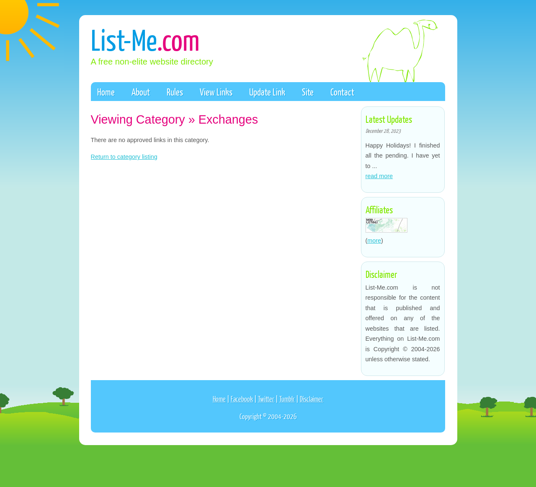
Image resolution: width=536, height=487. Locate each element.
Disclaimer (311, 398)
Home (106, 92)
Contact (342, 92)
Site (308, 92)
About (140, 92)
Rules (175, 92)
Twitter (266, 398)
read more (379, 176)
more (374, 240)
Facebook (242, 398)
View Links (216, 92)
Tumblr (287, 398)
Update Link (267, 92)
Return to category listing (124, 156)
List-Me (145, 39)
